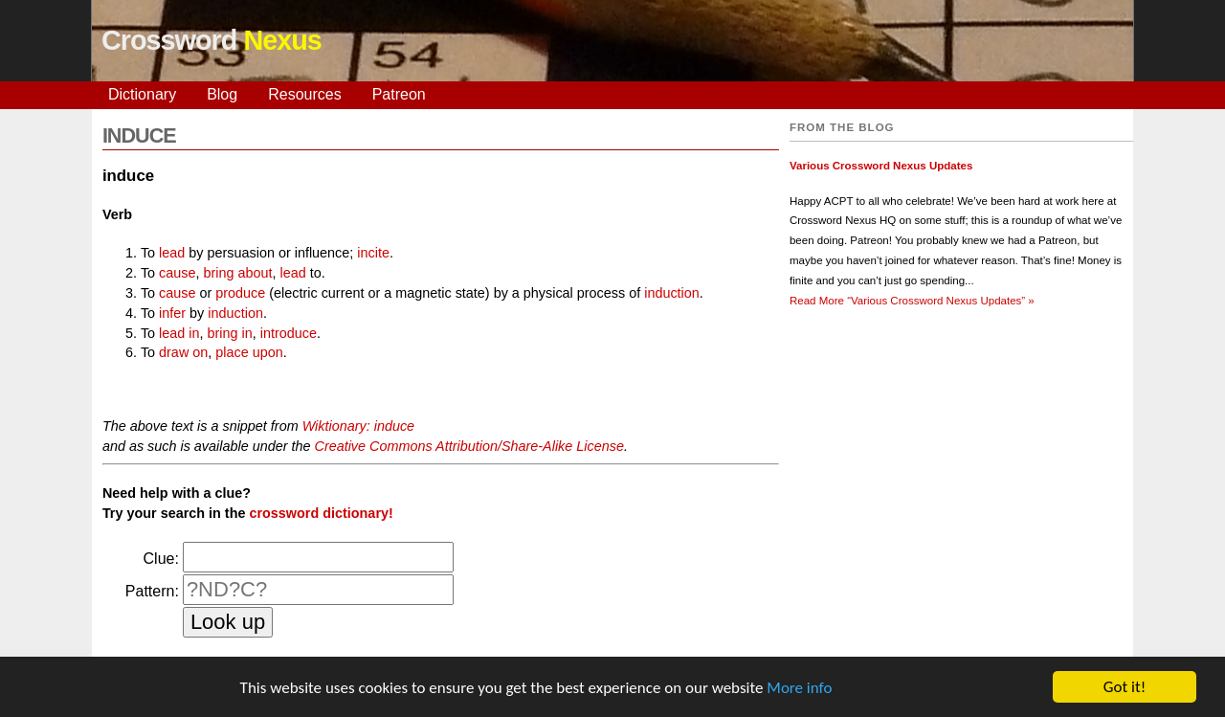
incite (373, 252)
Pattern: (152, 591)
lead (172, 252)
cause (177, 272)
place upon (248, 352)
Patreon (399, 94)
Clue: (161, 558)
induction (672, 293)
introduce (288, 333)
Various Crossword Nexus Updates (881, 165)
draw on (183, 352)
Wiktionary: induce (358, 426)
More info (799, 689)
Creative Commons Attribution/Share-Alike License (468, 446)
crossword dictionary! (320, 513)
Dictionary (142, 94)
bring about (237, 272)
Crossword (211, 40)
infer (172, 313)
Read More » (912, 300)
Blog (222, 94)
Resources (304, 94)
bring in (229, 333)
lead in (179, 333)
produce (240, 293)
